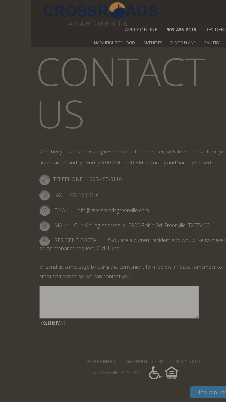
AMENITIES (181, 43)
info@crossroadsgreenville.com (129, 210)
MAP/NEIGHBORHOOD (143, 43)
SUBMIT (82, 323)
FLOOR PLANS (211, 43)
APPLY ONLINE (170, 29)
